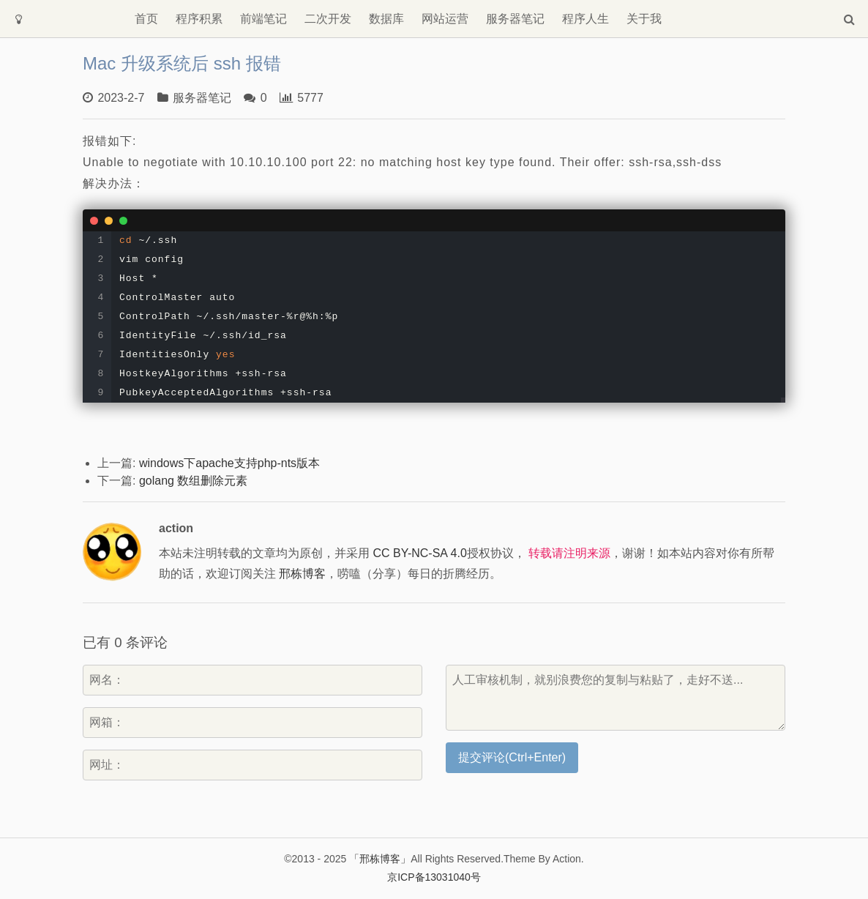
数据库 (386, 18)
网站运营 (445, 18)
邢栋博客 (302, 573)
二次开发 (327, 18)
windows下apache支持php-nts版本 (229, 463)
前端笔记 (263, 18)
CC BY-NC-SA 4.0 (419, 553)
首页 (146, 18)
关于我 (644, 18)
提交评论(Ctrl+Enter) (512, 757)
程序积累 (199, 18)
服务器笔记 (515, 18)
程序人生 (585, 18)
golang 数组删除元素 (193, 480)
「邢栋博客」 (380, 859)
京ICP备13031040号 (434, 877)
